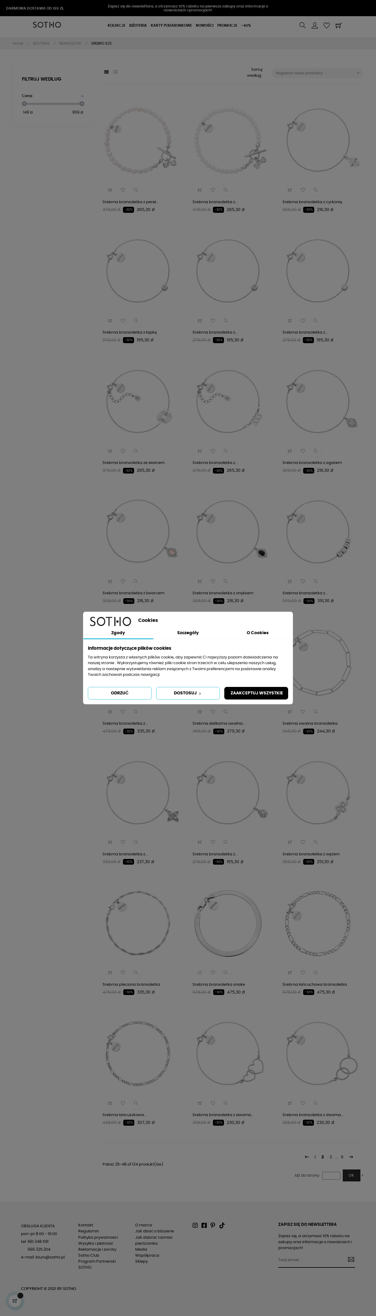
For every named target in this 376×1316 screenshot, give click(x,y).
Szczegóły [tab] (188, 633)
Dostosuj (188, 693)
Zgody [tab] (118, 633)
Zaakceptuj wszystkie (257, 693)
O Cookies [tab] (258, 633)
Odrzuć (119, 693)
